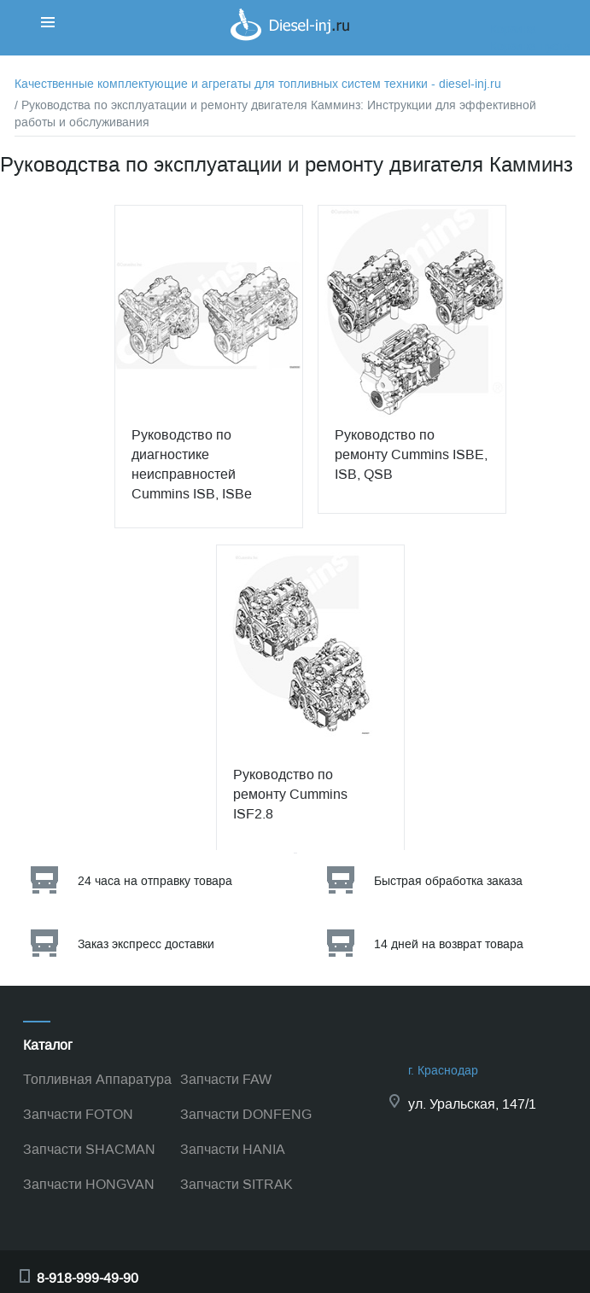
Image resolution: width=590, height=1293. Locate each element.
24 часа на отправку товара (155, 881)
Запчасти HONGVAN (89, 1184)
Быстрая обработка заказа (448, 881)
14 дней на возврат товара (448, 944)
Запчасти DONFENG (246, 1114)
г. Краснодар (443, 1071)
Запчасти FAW (226, 1079)
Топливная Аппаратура (97, 1079)
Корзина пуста (530, 46)
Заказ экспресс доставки (146, 944)
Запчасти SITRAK (236, 1184)
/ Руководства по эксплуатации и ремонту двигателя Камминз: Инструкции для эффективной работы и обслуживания (275, 114)
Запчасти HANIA (232, 1149)
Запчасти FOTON (78, 1114)
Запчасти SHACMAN (89, 1149)
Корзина (513, 29)
